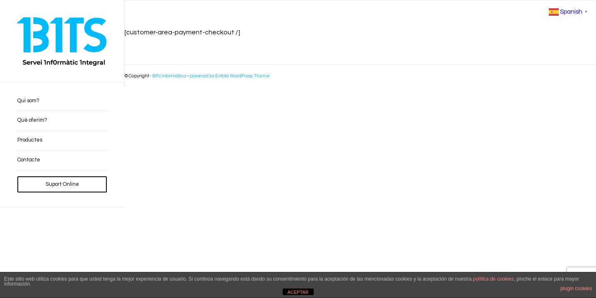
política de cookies (493, 279)
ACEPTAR (297, 292)
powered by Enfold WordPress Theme (230, 76)
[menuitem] (62, 101)
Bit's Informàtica (169, 76)
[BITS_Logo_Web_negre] (62, 41)
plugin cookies (576, 288)
